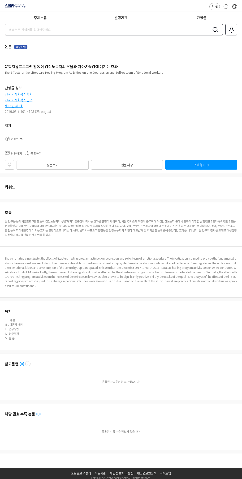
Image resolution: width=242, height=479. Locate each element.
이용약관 (100, 473)
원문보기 (53, 165)
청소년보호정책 (146, 473)
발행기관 (121, 17)
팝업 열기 (27, 363)
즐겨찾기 (230, 34)
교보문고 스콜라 (81, 473)
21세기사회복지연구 (18, 100)
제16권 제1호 (14, 105)
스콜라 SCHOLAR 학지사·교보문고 (14, 7)
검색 (215, 33)
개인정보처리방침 (121, 473)
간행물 (202, 17)
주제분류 (40, 17)
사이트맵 (165, 473)
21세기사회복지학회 (18, 94)
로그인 (215, 6)
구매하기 (199, 165)
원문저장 (127, 165)
